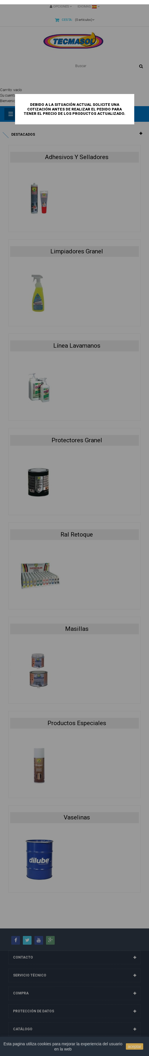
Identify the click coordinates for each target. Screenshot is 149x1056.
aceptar (134, 1046)
